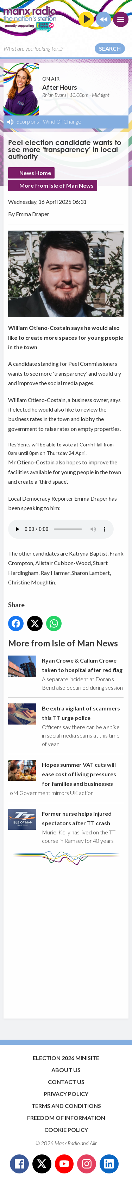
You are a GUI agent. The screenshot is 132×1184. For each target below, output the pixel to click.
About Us (66, 1069)
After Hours (59, 87)
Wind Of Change (62, 121)
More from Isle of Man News (56, 185)
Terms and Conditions (66, 1105)
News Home (35, 172)
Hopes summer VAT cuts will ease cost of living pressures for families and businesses (79, 774)
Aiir (93, 1143)
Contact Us (66, 1081)
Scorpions (28, 121)
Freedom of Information (66, 1117)
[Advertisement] (66, 938)
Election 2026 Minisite (66, 1057)
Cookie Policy (66, 1129)
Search (110, 48)
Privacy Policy (66, 1093)
